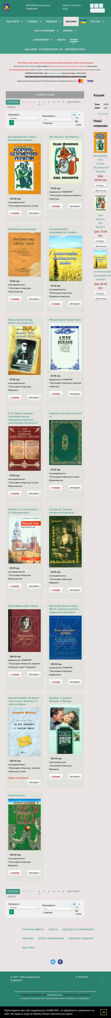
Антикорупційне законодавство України (62, 231)
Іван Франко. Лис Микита (64, 136)
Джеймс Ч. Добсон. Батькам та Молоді (60, 699)
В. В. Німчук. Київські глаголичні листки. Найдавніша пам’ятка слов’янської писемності (22, 418)
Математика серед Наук (22, 229)
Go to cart (103, 113)
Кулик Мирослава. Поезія (23, 605)
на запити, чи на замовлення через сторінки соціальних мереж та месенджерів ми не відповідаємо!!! (55, 76)
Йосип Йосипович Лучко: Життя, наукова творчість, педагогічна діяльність (64, 609)
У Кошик (100, 185)
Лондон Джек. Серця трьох (65, 319)
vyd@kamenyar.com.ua (55, 73)
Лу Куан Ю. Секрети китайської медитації (61, 511)
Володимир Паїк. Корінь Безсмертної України (22, 138)
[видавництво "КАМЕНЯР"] (7, 7)
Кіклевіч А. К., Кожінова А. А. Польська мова (23, 511)
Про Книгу (34, 213)
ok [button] (103, 1012)
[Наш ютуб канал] (97, 10)
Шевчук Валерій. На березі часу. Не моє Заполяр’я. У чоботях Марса (23, 701)
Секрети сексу (16, 795)
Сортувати (13, 114)
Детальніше (101, 190)
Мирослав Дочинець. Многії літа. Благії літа (20, 321)
